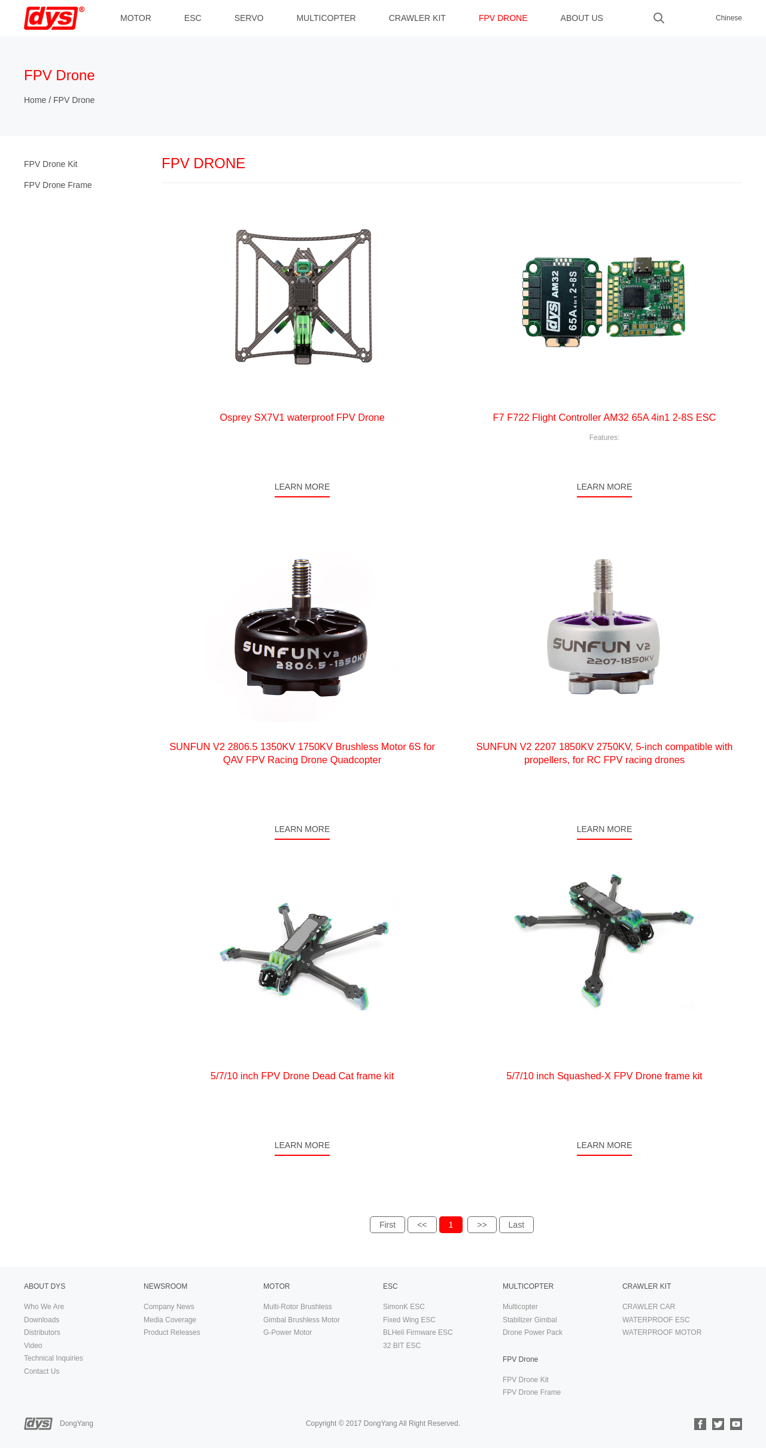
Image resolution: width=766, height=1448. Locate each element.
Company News (169, 1307)
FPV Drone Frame (58, 185)
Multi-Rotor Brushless (297, 1307)
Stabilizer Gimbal (530, 1320)
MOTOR (135, 18)
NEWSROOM (165, 1286)
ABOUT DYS (44, 1286)
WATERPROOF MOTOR (661, 1332)
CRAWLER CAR (648, 1307)
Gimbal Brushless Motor (301, 1320)
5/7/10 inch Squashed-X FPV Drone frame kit (604, 1075)
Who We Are (44, 1307)
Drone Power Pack (533, 1332)
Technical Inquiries (53, 1358)
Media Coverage (170, 1320)
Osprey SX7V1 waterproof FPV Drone (302, 417)
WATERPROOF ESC (656, 1320)
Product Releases (172, 1332)
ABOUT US (582, 18)
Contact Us (41, 1371)
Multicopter (520, 1307)
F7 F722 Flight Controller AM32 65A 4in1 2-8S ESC (604, 417)
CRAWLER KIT (417, 18)
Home (35, 100)
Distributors (42, 1332)
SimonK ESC (404, 1307)
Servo (249, 18)
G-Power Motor (287, 1332)
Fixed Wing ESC (409, 1320)
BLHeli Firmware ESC (418, 1332)
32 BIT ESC (402, 1345)
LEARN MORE (302, 486)
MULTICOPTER (325, 18)
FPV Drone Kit (50, 164)
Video (33, 1345)
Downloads (41, 1320)
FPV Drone (503, 18)
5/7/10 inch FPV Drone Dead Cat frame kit (302, 1075)
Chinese (729, 18)
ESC (193, 18)
